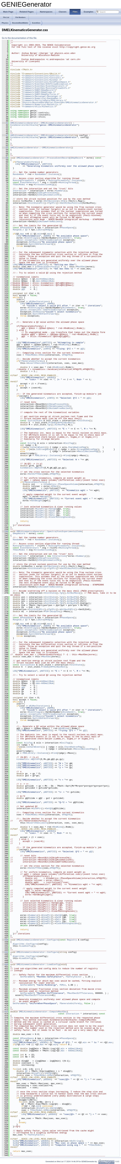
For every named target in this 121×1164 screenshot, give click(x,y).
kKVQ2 (48, 229)
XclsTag (32, 443)
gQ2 (23, 289)
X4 (63, 201)
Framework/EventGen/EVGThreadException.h (47, 84)
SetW (52, 510)
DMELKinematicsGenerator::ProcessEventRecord (43, 157)
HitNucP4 (59, 424)
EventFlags (31, 237)
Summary (60, 190)
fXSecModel (19, 184)
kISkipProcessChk (47, 192)
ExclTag (68, 443)
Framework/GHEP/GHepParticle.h (40, 94)
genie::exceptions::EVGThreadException (39, 240)
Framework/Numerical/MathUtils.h (42, 104)
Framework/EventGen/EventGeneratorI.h (45, 86)
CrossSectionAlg (44, 184)
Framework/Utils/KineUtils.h (39, 106)
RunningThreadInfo (23, 180)
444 (5, 952)
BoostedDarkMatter (20, 23)
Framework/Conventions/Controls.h (42, 75)
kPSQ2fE (66, 354)
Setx (52, 513)
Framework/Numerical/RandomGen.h (42, 98)
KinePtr (36, 346)
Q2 (26, 229)
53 (5, 147)
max (22, 233)
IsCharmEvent (37, 447)
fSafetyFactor (74, 976)
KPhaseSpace (27, 227)
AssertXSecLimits (37, 363)
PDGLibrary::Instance (47, 455)
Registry (72, 939)
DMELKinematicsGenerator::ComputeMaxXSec (43, 1011)
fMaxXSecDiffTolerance (80, 993)
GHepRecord (77, 157)
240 (5, 531)
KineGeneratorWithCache (23, 125)
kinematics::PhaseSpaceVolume (60, 484)
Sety (52, 515)
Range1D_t (18, 229)
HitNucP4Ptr (67, 609)
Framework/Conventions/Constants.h (43, 77)
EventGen (36, 23)
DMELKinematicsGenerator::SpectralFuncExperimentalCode (49, 531)
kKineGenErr (65, 237)
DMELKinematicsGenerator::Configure (37, 939)
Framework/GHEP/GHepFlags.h (39, 92)
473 (5, 1011)
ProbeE (52, 422)
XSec (42, 354)
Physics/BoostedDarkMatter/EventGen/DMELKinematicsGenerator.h (59, 102)
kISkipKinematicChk (48, 194)
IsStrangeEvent (44, 449)
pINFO (46, 348)
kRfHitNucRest (65, 422)
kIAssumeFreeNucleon (49, 221)
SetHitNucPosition (71, 203)
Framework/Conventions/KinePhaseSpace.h (46, 82)
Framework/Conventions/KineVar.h (42, 79)
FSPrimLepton (52, 611)
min (39, 233)
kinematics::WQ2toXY (31, 467)
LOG (17, 164)
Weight (45, 496)
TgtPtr (52, 203)
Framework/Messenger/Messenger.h (42, 96)
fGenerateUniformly (28, 162)
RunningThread (67, 182)
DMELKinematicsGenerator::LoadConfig (38, 964)
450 (5, 964)
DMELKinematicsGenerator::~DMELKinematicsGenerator (40, 147)
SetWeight (36, 500)
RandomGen (18, 174)
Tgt (49, 424)
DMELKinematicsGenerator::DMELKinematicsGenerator (39, 123)
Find (66, 455)
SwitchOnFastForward (40, 244)
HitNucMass (73, 593)
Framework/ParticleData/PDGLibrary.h (44, 100)
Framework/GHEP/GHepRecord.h (39, 90)
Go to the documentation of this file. (19, 38)
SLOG (15, 1141)
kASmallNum (47, 279)
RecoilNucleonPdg (88, 451)
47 (5, 135)
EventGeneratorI (29, 182)
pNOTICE (46, 164)
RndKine (64, 344)
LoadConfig (26, 946)
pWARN (46, 235)
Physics (5, 23)
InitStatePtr (36, 203)
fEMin (63, 985)
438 (5, 939)
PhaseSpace (67, 227)
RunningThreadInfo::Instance (65, 180)
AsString (75, 1141)
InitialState (35, 420)
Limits (40, 229)
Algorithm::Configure (25, 944)
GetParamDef (27, 976)
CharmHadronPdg (76, 447)
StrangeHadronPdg (86, 449)
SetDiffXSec (35, 474)
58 (5, 157)
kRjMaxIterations (39, 301)
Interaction (19, 190)
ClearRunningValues (61, 517)
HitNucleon (51, 201)
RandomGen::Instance (46, 174)
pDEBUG (51, 377)
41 (5, 123)
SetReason (34, 242)
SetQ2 (49, 346)
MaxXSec (81, 266)
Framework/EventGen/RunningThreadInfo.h (46, 88)
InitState (83, 420)
